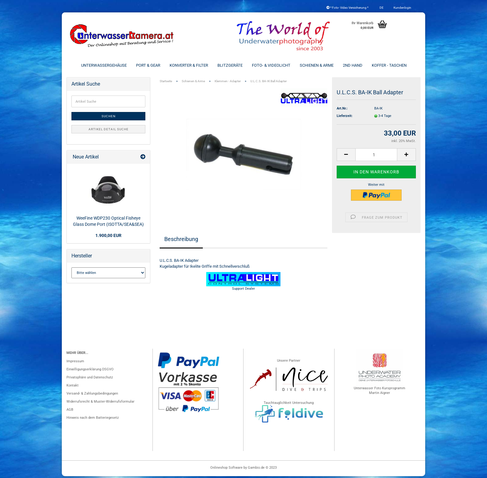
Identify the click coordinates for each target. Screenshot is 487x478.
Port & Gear (148, 65)
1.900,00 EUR (108, 237)
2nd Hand (352, 65)
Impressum (75, 363)
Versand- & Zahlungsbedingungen (92, 395)
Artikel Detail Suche (109, 131)
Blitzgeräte (230, 65)
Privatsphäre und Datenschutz (89, 379)
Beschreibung (181, 241)
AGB (69, 411)
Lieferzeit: (345, 118)
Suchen (109, 118)
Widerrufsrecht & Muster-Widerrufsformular (100, 403)
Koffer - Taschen (389, 65)
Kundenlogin (402, 7)
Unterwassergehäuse (104, 65)
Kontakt (72, 387)
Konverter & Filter (189, 65)
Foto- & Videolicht (271, 65)
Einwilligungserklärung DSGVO (90, 371)
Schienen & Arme (317, 65)
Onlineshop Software (226, 469)
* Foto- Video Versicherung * (347, 7)
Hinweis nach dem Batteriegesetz (92, 420)
